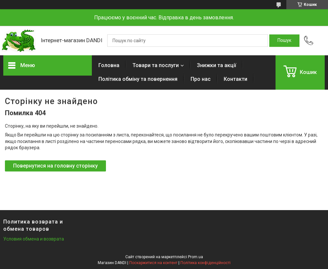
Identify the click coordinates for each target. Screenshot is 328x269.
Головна (108, 65)
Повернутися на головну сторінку (55, 166)
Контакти (235, 79)
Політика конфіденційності (205, 262)
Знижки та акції (216, 65)
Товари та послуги (156, 65)
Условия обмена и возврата (33, 239)
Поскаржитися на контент (153, 262)
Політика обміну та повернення (137, 79)
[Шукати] (284, 40)
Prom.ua (195, 257)
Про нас (201, 79)
